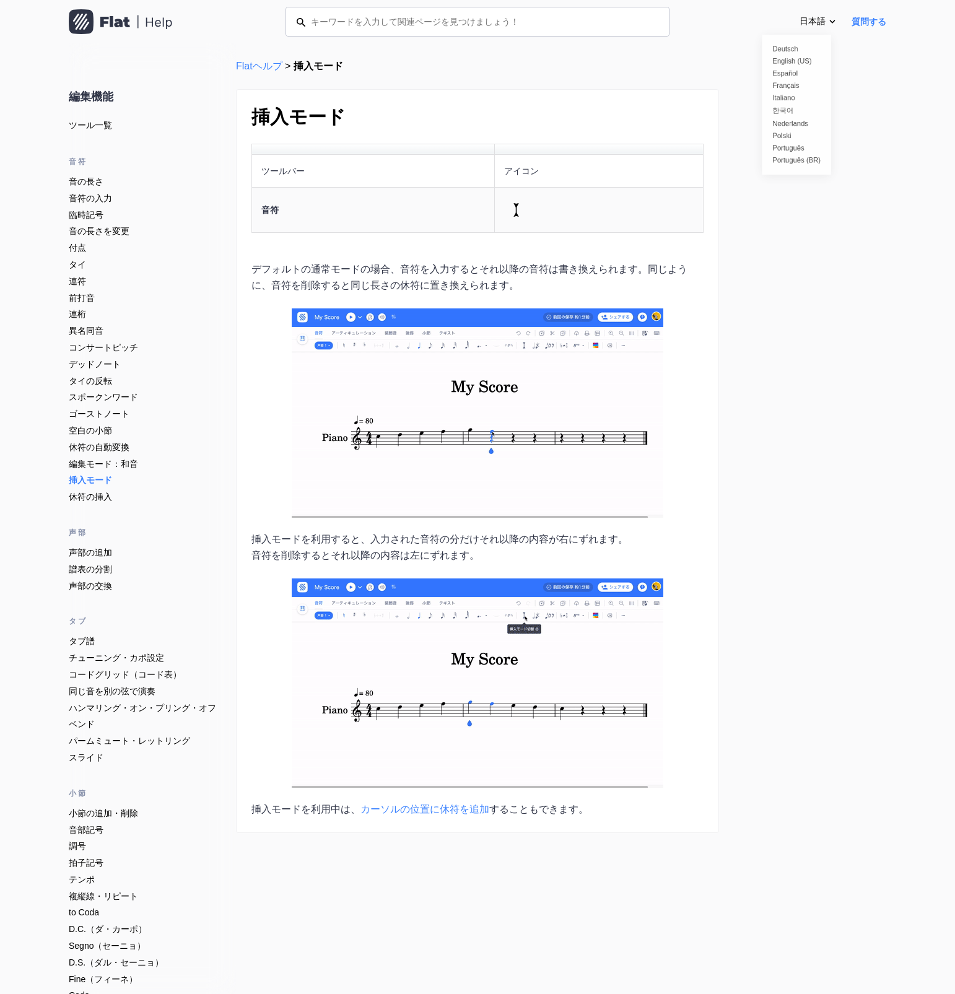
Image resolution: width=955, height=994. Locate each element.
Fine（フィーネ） (103, 979)
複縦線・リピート (103, 896)
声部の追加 (90, 552)
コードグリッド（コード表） (125, 674)
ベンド (82, 724)
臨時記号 (86, 215)
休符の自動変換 (99, 447)
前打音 (82, 298)
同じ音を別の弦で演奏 (112, 691)
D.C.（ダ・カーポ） (108, 929)
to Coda (84, 912)
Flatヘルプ (259, 66)
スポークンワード (103, 397)
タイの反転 (90, 381)
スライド (86, 757)
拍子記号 (86, 863)
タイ (77, 264)
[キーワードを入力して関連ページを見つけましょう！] (477, 21)
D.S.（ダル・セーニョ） (116, 962)
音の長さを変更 (99, 231)
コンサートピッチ (103, 347)
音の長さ (86, 181)
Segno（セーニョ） (107, 946)
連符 (77, 281)
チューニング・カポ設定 (116, 658)
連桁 (77, 314)
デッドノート (95, 364)
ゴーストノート (99, 414)
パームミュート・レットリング (129, 741)
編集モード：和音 (103, 464)
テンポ (82, 879)
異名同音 (86, 331)
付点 (77, 248)
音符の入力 (90, 198)
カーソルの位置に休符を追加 (424, 809)
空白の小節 (90, 430)
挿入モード (90, 480)
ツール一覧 (90, 125)
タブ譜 (82, 641)
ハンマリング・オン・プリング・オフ (142, 708)
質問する (869, 22)
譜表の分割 (90, 569)
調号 (77, 846)
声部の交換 (90, 586)
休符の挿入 (90, 497)
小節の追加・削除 (103, 813)
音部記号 (86, 830)
